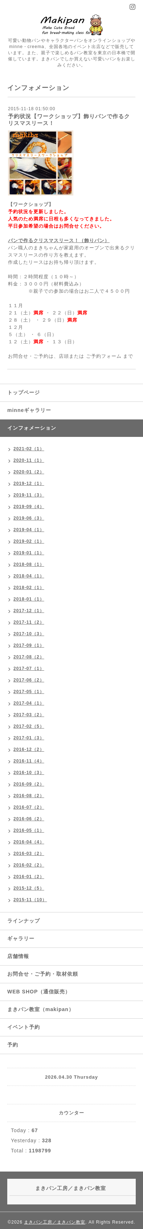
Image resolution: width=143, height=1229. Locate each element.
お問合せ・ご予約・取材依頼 (42, 974)
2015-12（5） (28, 888)
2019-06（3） (28, 518)
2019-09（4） (28, 506)
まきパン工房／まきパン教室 (54, 1222)
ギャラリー (20, 938)
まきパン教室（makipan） (40, 1009)
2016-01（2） (28, 876)
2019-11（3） (28, 495)
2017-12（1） (28, 610)
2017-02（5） (28, 726)
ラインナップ (23, 921)
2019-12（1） (28, 483)
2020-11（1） (28, 460)
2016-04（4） (28, 842)
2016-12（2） (28, 749)
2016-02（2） (28, 865)
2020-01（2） (28, 471)
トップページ (23, 392)
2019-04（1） (28, 529)
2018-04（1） (28, 576)
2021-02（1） (28, 448)
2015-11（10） (30, 899)
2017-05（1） (28, 691)
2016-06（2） (28, 818)
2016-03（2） (28, 853)
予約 (12, 1045)
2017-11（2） (28, 622)
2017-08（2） (28, 656)
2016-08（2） (28, 795)
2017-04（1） (28, 703)
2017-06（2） (28, 680)
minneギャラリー (29, 410)
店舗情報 (18, 956)
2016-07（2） (28, 807)
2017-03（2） (28, 714)
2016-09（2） (28, 784)
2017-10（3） (28, 633)
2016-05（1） (28, 830)
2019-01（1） (28, 552)
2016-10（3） (28, 772)
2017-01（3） (28, 737)
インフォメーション (31, 428)
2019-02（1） (28, 541)
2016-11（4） (28, 761)
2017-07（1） (28, 668)
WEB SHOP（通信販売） (38, 991)
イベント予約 (23, 1027)
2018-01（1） (28, 599)
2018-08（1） (28, 564)
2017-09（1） (28, 645)
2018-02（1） (28, 587)
